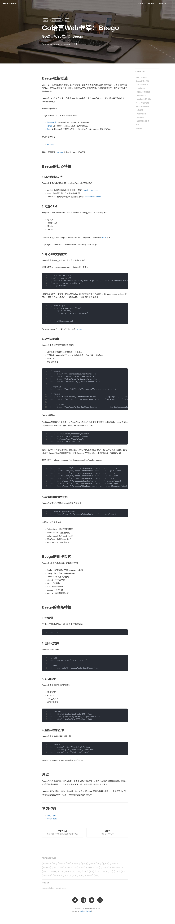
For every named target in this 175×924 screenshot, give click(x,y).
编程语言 (46, 864)
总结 (137, 125)
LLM (123, 871)
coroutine (53, 871)
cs (60, 871)
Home (140, 3)
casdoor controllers (93, 197)
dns (68, 875)
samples (50, 144)
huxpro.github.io (48, 888)
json (96, 875)
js (73, 871)
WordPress (47, 875)
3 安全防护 (140, 117)
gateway (105, 867)
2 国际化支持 (141, 114)
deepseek (46, 867)
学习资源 (139, 128)
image (67, 871)
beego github (52, 815)
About (151, 3)
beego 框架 (52, 819)
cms (97, 867)
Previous (62, 832)
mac (85, 871)
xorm (103, 238)
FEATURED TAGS (49, 858)
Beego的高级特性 (142, 106)
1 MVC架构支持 (142, 85)
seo (104, 871)
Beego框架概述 (141, 77)
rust (98, 871)
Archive (162, 3)
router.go (81, 329)
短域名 (50, 126)
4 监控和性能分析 (143, 121)
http (55, 867)
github (75, 875)
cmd (75, 867)
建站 (61, 867)
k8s (54, 864)
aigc (44, 871)
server (61, 864)
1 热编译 (140, 110)
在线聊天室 (52, 123)
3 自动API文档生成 (143, 92)
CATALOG (140, 72)
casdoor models (90, 190)
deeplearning (58, 875)
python (105, 864)
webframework (56, 20)
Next (107, 832)
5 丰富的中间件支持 (144, 99)
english (76, 864)
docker (90, 867)
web (92, 864)
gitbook (114, 864)
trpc (110, 871)
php (91, 871)
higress (89, 875)
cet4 (68, 864)
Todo (49, 129)
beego (67, 20)
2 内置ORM (141, 88)
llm (79, 871)
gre (82, 875)
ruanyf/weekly (61, 888)
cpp (98, 864)
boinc (68, 867)
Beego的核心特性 (142, 81)
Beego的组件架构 (142, 103)
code (82, 867)
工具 (116, 871)
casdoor (59, 152)
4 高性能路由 (141, 96)
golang (45, 20)
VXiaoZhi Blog (9, 3)
